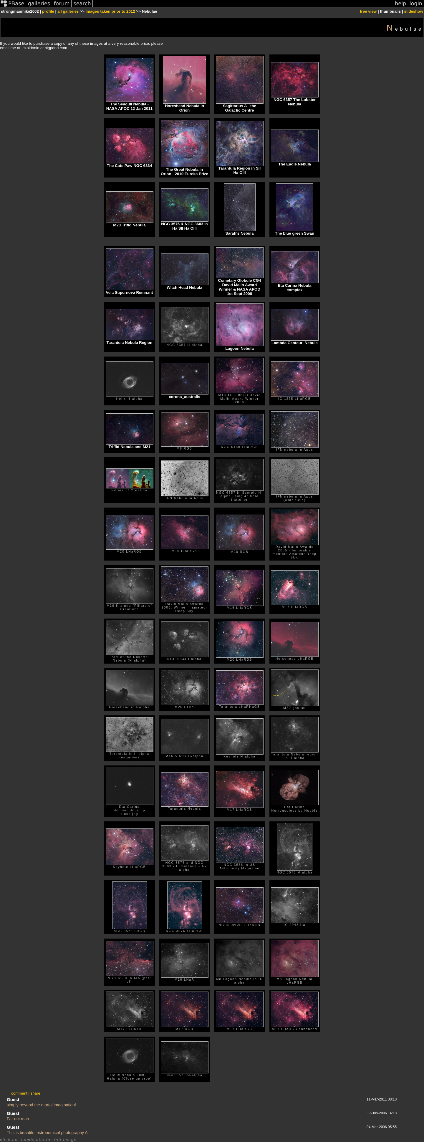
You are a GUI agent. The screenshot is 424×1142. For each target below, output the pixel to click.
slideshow (413, 11)
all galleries (68, 11)
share (35, 1093)
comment (19, 1093)
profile (48, 11)
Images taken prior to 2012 (110, 11)
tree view (368, 11)
